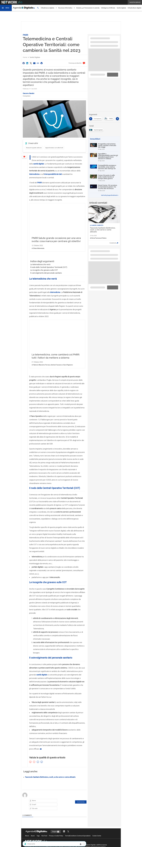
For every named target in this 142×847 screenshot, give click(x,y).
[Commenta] (80, 787)
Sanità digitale (121, 8)
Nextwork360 (29, 831)
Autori (33, 822)
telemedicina (55, 292)
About (27, 822)
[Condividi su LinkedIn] (27, 63)
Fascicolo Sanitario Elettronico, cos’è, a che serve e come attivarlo (50, 763)
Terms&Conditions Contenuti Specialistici (78, 822)
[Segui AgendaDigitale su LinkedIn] (64, 817)
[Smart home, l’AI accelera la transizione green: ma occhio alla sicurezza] (104, 188)
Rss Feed (44, 822)
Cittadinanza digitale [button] (47, 8)
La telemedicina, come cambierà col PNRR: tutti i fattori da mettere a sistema (56, 324)
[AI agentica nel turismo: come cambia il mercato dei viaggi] (104, 146)
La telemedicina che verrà (40, 264)
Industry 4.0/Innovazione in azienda (87, 8)
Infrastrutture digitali (134, 8)
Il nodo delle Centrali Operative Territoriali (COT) (48, 267)
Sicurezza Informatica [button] (65, 8)
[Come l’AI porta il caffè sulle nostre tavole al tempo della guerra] (104, 178)
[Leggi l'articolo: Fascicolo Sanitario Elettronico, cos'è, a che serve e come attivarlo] (104, 225)
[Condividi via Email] (34, 63)
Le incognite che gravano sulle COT (44, 270)
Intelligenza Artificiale (108, 8)
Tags (38, 822)
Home (25, 57)
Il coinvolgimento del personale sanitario (46, 273)
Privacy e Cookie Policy (56, 822)
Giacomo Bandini (28, 93)
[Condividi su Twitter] (30, 63)
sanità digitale (41, 661)
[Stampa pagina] (41, 63)
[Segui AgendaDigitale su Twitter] (68, 817)
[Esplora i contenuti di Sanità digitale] (96, 129)
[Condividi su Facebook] (23, 63)
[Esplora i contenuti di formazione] (96, 118)
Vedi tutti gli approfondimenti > (109, 195)
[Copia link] (38, 63)
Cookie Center (96, 822)
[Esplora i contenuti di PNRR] (109, 118)
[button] (6, 8)
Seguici (55, 817)
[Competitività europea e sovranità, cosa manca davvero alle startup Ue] (104, 168)
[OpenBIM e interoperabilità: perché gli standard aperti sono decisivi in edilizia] (104, 157)
